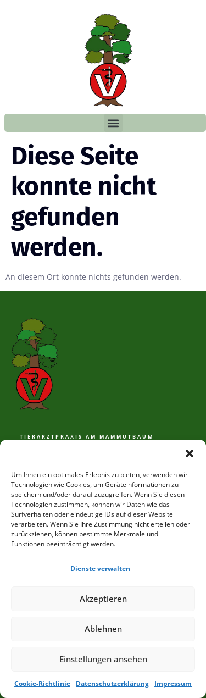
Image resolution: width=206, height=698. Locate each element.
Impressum (173, 683)
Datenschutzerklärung (112, 683)
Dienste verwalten (100, 568)
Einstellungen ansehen (103, 658)
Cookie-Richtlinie (42, 683)
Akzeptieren (103, 598)
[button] (189, 453)
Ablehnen (103, 628)
